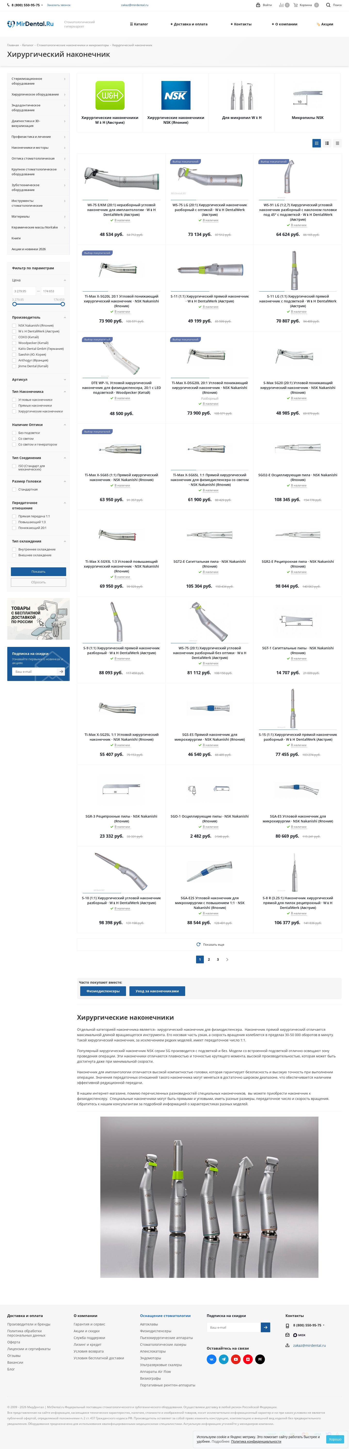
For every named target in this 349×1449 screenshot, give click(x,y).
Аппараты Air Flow (155, 1371)
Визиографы (150, 1378)
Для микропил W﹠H (242, 117)
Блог (11, 1369)
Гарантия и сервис (89, 1324)
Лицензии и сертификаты (29, 1349)
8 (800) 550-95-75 (307, 1325)
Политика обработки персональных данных (26, 1333)
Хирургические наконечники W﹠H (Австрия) (109, 120)
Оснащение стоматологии (165, 1315)
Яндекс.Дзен (248, 1359)
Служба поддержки (89, 1337)
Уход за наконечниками (157, 991)
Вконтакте (211, 1359)
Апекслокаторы (153, 1351)
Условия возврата (89, 1351)
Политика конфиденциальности (256, 1441)
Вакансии (15, 1362)
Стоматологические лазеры (163, 1344)
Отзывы (14, 1355)
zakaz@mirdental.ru (134, 5)
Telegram (224, 1359)
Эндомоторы (150, 1358)
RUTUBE (260, 1359)
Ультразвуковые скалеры (161, 1364)
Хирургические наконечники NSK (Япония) (175, 120)
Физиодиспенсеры (103, 991)
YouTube (236, 1359)
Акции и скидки (87, 1331)
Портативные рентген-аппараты (167, 1385)
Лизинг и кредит (88, 1344)
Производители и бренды (28, 1324)
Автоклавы (149, 1324)
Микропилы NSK (308, 117)
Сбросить (38, 582)
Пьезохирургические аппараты (166, 1337)
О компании (85, 1315)
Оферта (13, 1342)
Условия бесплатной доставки (99, 1358)
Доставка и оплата (25, 1315)
